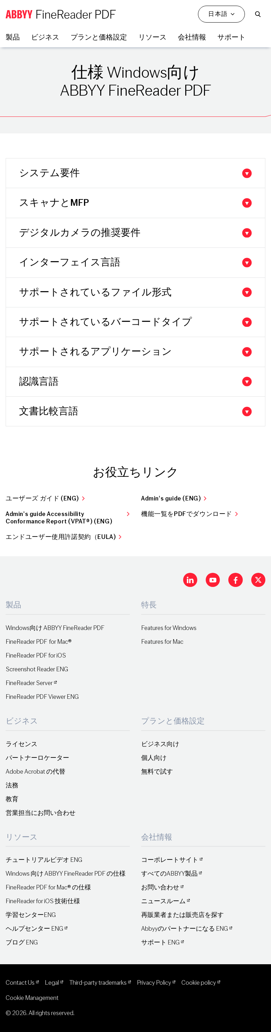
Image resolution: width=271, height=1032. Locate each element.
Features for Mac (162, 642)
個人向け (154, 758)
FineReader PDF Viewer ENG (42, 697)
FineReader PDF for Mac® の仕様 (48, 887)
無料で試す (157, 771)
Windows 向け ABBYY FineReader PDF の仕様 (66, 873)
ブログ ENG (22, 942)
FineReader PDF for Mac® (39, 642)
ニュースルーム (163, 901)
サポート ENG (160, 942)
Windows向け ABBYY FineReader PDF (55, 628)
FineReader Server (29, 683)
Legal (52, 982)
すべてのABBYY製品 (169, 873)
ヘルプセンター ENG (34, 928)
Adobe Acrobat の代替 (35, 771)
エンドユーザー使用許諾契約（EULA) (64, 537)
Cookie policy (198, 982)
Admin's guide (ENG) (174, 498)
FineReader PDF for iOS (36, 655)
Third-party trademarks (98, 982)
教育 (12, 799)
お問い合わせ (160, 887)
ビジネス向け (160, 744)
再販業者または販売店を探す (182, 915)
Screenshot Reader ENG (37, 669)
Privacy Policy (154, 982)
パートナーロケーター (37, 758)
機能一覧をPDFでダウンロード (189, 514)
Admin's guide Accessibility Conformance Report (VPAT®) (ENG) (68, 517)
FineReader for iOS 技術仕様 (43, 901)
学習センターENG (31, 915)
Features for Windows (169, 628)
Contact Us (20, 982)
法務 (12, 785)
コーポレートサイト (169, 860)
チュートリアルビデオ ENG (44, 860)
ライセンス (21, 744)
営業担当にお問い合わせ (41, 813)
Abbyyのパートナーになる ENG (184, 928)
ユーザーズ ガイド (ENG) (45, 498)
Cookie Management (32, 998)
